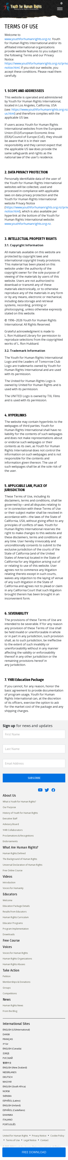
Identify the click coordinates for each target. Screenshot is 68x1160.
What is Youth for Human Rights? (19, 801)
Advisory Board (11, 824)
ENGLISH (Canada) (12, 1048)
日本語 (6, 1053)
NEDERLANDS (9, 1072)
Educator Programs (13, 923)
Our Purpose (9, 807)
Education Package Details (16, 906)
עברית (5, 1043)
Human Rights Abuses (14, 964)
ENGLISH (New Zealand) (15, 1067)
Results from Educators (14, 911)
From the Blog (10, 1011)
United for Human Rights (15, 1135)
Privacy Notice (39, 1135)
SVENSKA (7, 1096)
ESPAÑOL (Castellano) (14, 1110)
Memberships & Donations (16, 981)
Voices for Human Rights (15, 953)
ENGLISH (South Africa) (14, 1086)
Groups (7, 987)
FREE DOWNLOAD (34, 1152)
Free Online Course (12, 870)
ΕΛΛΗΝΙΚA (8, 1114)
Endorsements (10, 841)
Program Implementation (16, 928)
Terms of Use (13, 1140)
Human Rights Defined (14, 853)
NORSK (6, 1091)
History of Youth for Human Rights (20, 812)
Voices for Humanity (13, 888)
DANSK (6, 1034)
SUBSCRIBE (34, 778)
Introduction (9, 882)
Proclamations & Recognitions (18, 835)
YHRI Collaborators (12, 830)
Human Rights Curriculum (16, 917)
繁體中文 (7, 1062)
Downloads (9, 934)
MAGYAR (7, 1081)
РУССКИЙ (8, 1058)
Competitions (10, 993)
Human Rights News (13, 1005)
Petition (7, 976)
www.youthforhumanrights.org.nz (28, 39)
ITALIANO (8, 1119)
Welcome (7, 900)
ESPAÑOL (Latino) (11, 1100)
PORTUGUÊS (9, 1124)
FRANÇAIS (8, 1039)
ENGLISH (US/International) (16, 1029)
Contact (44, 1140)
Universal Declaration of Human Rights (22, 864)
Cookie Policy (57, 1135)
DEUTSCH (8, 1077)
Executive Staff (10, 818)
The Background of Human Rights (20, 859)
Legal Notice (30, 1140)
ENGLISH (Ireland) (11, 1105)
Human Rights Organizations (17, 958)
